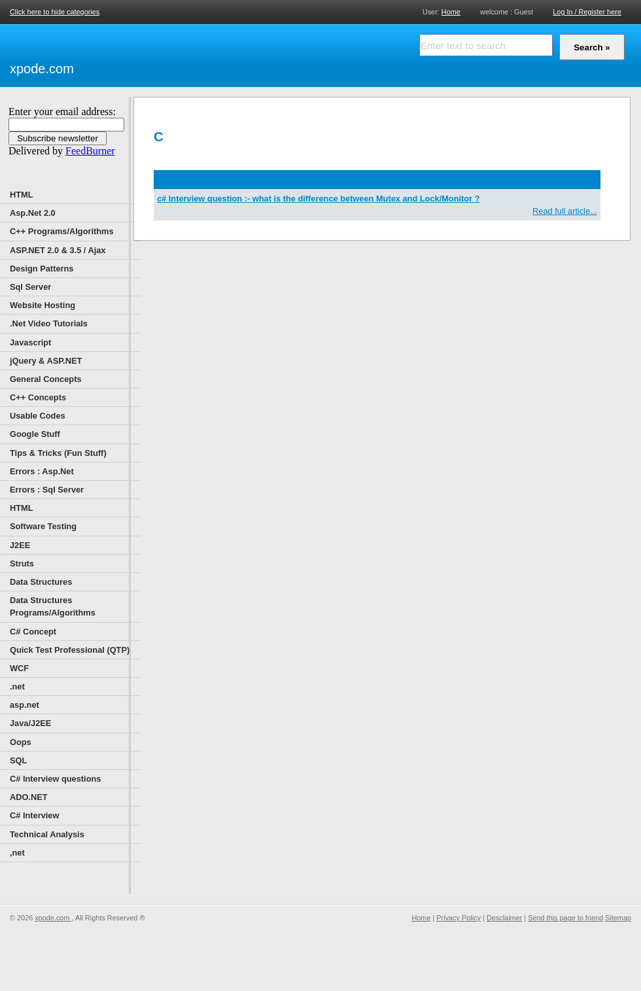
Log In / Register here (587, 12)
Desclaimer (504, 918)
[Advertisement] (229, 53)
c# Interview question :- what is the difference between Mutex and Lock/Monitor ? (318, 198)
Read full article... (564, 211)
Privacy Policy (458, 918)
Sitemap (618, 918)
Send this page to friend (565, 918)
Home (451, 11)
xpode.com (42, 68)
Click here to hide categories (54, 12)
